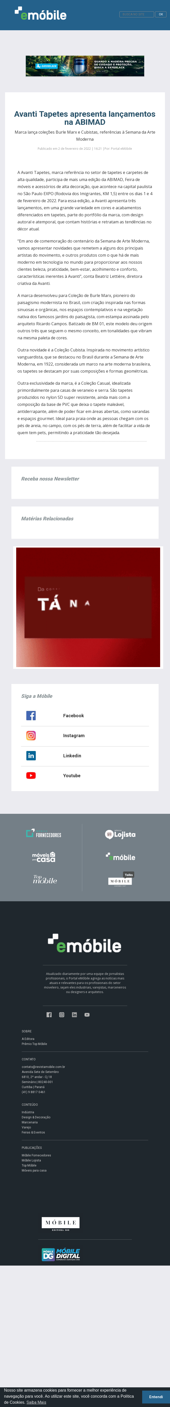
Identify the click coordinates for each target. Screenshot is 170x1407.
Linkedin (72, 755)
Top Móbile (29, 1165)
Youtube (71, 775)
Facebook (73, 715)
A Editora (28, 1039)
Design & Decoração (36, 1117)
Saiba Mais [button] (36, 1402)
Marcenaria (30, 1122)
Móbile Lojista (31, 1160)
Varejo (26, 1127)
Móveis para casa (34, 1170)
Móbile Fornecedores (36, 1155)
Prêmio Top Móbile (34, 1044)
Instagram (74, 735)
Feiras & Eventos (33, 1132)
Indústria (28, 1112)
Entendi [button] (156, 1397)
